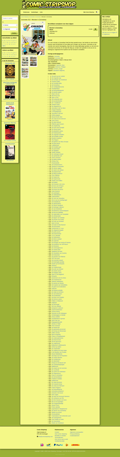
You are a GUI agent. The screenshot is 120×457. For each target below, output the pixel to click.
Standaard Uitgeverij (58, 70)
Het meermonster (56, 233)
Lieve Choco (55, 120)
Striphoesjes (26, 12)
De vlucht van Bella (57, 187)
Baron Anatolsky (56, 334)
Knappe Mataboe (56, 110)
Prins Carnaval (56, 325)
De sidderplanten (56, 194)
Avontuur (55, 68)
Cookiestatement (74, 435)
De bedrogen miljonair (58, 207)
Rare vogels (55, 394)
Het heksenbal (56, 255)
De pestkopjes (56, 193)
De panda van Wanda (58, 283)
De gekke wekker (56, 159)
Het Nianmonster (56, 340)
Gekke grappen (56, 115)
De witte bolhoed (56, 122)
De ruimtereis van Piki (58, 398)
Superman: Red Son (10, 123)
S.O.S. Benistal (56, 235)
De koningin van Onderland (59, 79)
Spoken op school (57, 412)
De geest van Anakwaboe (59, 286)
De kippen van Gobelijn (58, 217)
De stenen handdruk (57, 205)
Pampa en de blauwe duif (59, 363)
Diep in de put (55, 94)
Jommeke (32, 16)
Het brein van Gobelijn (58, 297)
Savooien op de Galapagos (59, 313)
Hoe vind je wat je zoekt (61, 439)
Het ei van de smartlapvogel (59, 200)
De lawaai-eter (56, 327)
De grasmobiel (56, 148)
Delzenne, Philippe (60, 67)
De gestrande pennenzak (58, 329)
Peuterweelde (55, 163)
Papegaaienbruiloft (57, 322)
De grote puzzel (56, 232)
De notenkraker (56, 348)
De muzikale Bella (57, 83)
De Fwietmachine (56, 133)
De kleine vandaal (57, 239)
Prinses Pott (55, 161)
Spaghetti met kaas (57, 251)
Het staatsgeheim (56, 417)
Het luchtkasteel (56, 295)
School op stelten (56, 347)
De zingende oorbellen (58, 134)
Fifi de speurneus (56, 341)
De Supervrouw (56, 179)
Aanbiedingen (34, 12)
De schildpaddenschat (58, 87)
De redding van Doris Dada (59, 350)
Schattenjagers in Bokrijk (58, 315)
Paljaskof (54, 302)
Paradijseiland (55, 88)
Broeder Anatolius (57, 138)
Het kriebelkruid (56, 202)
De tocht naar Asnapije (58, 127)
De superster (55, 240)
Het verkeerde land (57, 99)
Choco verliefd (56, 317)
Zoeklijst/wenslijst (59, 441)
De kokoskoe (55, 246)
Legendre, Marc (60, 65)
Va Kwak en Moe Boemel (58, 225)
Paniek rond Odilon (57, 180)
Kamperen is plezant (57, 308)
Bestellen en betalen (60, 435)
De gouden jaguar (57, 92)
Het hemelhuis (56, 85)
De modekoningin (56, 267)
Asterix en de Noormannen (10, 103)
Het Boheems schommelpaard (60, 210)
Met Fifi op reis (56, 95)
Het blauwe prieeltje (57, 290)
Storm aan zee (56, 320)
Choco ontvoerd (56, 157)
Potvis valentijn (56, 407)
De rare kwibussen (57, 294)
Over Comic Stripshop (61, 434)
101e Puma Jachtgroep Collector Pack (10, 83)
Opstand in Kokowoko (58, 166)
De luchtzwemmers (57, 164)
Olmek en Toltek (56, 324)
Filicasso (54, 265)
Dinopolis (54, 276)
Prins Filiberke (56, 175)
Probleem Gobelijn (57, 378)
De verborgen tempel (57, 154)
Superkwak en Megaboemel (59, 409)
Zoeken (14, 33)
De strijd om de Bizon (57, 292)
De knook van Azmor (57, 189)
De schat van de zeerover (59, 118)
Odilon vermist (56, 332)
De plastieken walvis (57, 131)
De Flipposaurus (56, 373)
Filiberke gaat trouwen (58, 124)
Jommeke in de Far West (58, 108)
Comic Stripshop (25, 16)
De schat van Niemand (58, 386)
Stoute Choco (55, 405)
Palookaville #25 (10, 63)
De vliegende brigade (57, 230)
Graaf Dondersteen (57, 309)
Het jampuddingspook (58, 90)
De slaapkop (55, 150)
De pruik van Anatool (57, 269)
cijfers (3, 46)
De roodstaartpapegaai (58, 364)
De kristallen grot (56, 147)
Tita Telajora (55, 140)
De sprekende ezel (57, 156)
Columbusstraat (10, 144)
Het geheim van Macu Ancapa (60, 141)
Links (41, 12)
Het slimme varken (57, 299)
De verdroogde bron (57, 248)
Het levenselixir (56, 226)
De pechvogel (55, 304)
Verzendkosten (59, 437)
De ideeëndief (55, 361)
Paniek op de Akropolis (58, 263)
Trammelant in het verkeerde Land (61, 416)
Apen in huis (55, 97)
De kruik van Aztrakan (58, 221)
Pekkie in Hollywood (57, 301)
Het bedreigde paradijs (58, 262)
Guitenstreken (55, 196)
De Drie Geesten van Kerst (59, 400)
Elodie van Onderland (58, 423)
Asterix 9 (10, 119)
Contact (57, 432)
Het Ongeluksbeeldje (57, 403)
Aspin (63, 454)
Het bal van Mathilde (57, 212)
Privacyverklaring (74, 434)
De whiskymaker (56, 216)
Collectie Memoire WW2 (10, 99)
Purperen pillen (56, 81)
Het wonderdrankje (57, 101)
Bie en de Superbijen (57, 401)
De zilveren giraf (56, 129)
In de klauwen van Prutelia (59, 352)
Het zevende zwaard (57, 260)
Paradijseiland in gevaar (58, 318)
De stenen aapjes (56, 168)
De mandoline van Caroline (59, 253)
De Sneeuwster (56, 421)
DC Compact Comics (10, 140)
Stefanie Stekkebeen (57, 281)
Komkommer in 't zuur (58, 228)
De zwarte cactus (56, 271)
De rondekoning (56, 359)
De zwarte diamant (57, 357)
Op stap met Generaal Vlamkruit (60, 396)
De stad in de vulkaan (58, 170)
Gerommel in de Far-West (59, 278)
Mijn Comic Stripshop (88, 12)
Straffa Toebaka (56, 152)
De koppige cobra (56, 272)
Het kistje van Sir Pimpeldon (59, 355)
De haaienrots (55, 177)
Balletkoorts (55, 366)
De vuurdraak (55, 370)
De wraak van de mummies (59, 368)
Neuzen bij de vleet (57, 117)
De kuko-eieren (56, 143)
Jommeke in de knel (57, 113)
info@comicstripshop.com (45, 436)
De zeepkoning (56, 125)
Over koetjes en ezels (58, 419)
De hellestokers (56, 237)
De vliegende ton (56, 106)
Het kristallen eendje (57, 136)
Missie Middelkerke (57, 354)
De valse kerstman (57, 382)
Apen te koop (55, 223)
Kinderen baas (56, 104)
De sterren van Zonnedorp (59, 410)
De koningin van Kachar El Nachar (61, 242)
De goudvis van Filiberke (58, 256)
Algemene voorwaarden (76, 432)
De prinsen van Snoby (58, 219)
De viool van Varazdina (58, 198)
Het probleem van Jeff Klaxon (60, 244)
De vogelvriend (56, 343)
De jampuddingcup (57, 389)
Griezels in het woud (57, 393)
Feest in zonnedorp (57, 375)
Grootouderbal (56, 414)
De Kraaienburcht (56, 279)
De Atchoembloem (57, 377)
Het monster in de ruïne (58, 184)
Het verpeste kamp (57, 384)
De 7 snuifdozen (56, 102)
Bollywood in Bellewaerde (59, 345)
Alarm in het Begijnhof (58, 274)
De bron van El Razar (58, 186)
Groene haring (56, 311)
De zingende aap (56, 78)
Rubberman (55, 380)
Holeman (54, 288)
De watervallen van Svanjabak (60, 214)
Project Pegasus (56, 387)
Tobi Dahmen (10, 160)
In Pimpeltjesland (56, 111)
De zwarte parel (56, 249)
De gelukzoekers (56, 203)
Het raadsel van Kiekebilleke (59, 285)
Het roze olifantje (56, 306)
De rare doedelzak (57, 209)
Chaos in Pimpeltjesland (58, 336)
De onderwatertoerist (57, 338)
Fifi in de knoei (56, 258)
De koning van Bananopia (59, 331)
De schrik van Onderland (58, 371)
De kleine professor (57, 173)
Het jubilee (55, 182)
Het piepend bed (56, 171)
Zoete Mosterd (56, 191)
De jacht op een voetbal (58, 76)
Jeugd (60, 68)
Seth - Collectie (10, 79)
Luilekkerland (55, 145)
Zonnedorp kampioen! (58, 391)
